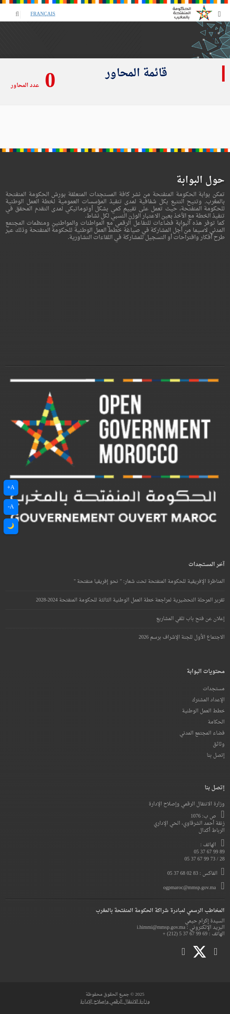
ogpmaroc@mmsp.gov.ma (190, 888)
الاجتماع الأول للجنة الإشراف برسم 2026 (182, 637)
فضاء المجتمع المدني (202, 733)
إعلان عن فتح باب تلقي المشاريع (190, 619)
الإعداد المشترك (208, 700)
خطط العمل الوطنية (203, 711)
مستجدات (214, 689)
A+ (11, 487)
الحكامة (216, 722)
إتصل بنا (216, 755)
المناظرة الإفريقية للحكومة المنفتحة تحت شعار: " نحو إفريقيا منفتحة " (149, 581)
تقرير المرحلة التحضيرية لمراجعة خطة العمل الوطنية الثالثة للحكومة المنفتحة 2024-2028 (130, 600)
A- (11, 507)
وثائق (219, 744)
